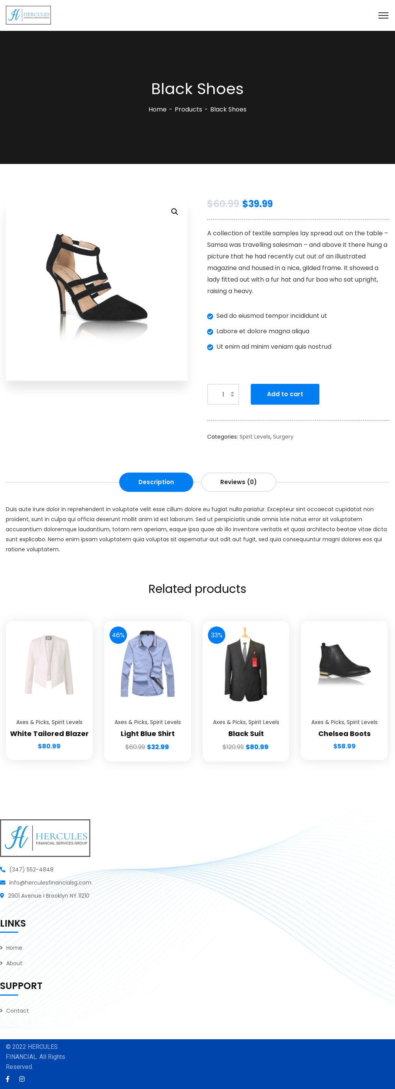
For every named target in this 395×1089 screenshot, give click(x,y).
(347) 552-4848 (31, 869)
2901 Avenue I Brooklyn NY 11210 (48, 896)
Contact (17, 1011)
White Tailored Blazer (49, 733)
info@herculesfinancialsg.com (50, 882)
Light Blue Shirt (148, 733)
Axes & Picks (32, 722)
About (14, 963)
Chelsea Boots (344, 733)
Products (188, 109)
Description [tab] (156, 482)
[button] (175, 212)
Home (158, 109)
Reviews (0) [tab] (238, 482)
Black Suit (246, 733)
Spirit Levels (255, 437)
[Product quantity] (223, 394)
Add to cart (285, 394)
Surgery (283, 437)
